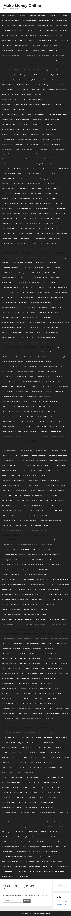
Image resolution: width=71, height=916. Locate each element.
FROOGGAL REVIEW (57, 297)
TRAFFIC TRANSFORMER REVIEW (11, 411)
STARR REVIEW (51, 698)
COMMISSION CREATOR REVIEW (58, 594)
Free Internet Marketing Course (59, 357)
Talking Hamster (6, 45)
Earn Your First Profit (23, 89)
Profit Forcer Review (23, 386)
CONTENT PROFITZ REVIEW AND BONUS (47, 589)
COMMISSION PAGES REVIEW (34, 362)
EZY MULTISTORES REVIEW (25, 248)
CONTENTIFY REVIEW (8, 545)
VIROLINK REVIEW (44, 693)
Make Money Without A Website (25, 357)
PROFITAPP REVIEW (33, 644)
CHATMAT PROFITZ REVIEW (55, 243)
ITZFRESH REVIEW (29, 416)
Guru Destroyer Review (48, 134)
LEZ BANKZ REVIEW (7, 386)
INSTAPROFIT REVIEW (23, 426)
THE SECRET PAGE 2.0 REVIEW (11, 569)
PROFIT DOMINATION (8, 767)
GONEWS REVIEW (32, 480)
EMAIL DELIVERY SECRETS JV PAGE (12, 792)
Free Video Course (7, 149)
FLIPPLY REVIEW (33, 352)
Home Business (25, 822)
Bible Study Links (6, 560)
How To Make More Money (9, 822)
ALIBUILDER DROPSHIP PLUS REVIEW (13, 396)
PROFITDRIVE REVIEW (50, 228)
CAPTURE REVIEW (24, 198)
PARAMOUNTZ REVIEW (25, 708)
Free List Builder (51, 505)
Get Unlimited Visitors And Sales (42, 253)
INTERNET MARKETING (47, 802)
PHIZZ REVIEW (59, 500)
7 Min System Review (30, 55)
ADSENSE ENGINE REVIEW (51, 401)
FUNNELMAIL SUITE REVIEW (58, 624)
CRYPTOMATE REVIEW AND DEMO (51, 530)
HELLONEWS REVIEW (47, 728)
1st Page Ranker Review (59, 55)
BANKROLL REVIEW (45, 396)
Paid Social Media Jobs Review (10, 718)
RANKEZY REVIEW (61, 748)
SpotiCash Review (7, 772)
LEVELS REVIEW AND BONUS (22, 535)
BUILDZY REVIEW (7, 436)
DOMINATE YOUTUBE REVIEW (60, 169)
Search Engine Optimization (9, 35)
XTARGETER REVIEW (21, 654)
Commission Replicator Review (10, 20)
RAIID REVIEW (52, 263)
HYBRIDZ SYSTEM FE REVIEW (60, 579)
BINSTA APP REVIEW (40, 426)
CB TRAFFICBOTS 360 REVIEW (10, 461)
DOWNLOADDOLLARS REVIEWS (31, 738)
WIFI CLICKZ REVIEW (63, 757)
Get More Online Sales (8, 15)
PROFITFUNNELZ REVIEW (29, 673)
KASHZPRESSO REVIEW (51, 188)
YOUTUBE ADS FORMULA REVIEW (23, 263)
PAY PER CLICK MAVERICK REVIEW (12, 807)
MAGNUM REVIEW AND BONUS (57, 619)
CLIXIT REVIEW (42, 416)
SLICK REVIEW (46, 342)
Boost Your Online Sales (58, 208)
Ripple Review (6, 80)
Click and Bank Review (8, 159)
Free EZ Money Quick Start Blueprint (12, 782)
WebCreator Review (35, 871)
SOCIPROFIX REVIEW (55, 238)
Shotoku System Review (41, 208)
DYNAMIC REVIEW (46, 545)
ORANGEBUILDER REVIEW (52, 470)
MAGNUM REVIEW (39, 619)
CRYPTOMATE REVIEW (31, 530)
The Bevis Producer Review (32, 223)
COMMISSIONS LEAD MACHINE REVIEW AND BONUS (43, 555)
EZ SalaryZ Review (35, 124)
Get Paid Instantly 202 (51, 851)
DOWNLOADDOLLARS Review (10, 738)
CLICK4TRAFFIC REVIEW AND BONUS (58, 584)
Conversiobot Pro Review (34, 183)
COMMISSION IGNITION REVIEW (11, 347)
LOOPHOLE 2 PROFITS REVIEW (35, 668)
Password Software (26, 238)
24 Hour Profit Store (23, 85)
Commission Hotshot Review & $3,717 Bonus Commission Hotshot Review (23, 99)
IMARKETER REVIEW (44, 406)
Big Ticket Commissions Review (11, 164)
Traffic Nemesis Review (8, 124)
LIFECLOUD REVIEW (61, 644)
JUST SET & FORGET (8, 376)
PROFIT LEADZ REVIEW (39, 456)
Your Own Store (6, 169)
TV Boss (20, 174)
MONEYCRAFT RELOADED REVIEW (42, 683)
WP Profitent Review (8, 129)
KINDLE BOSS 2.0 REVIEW (35, 446)
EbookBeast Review (7, 876)
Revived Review (6, 193)
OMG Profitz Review (8, 85)
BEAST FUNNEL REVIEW (9, 233)
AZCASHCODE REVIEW (8, 752)
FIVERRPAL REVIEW (28, 292)
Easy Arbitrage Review (29, 20)
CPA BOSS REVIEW (56, 307)
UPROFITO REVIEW (7, 208)
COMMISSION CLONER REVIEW (50, 480)
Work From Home (64, 812)
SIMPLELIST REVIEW (46, 500)
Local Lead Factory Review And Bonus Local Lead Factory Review (20, 104)
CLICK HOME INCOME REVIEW (10, 574)
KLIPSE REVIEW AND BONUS (31, 604)
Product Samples (44, 55)
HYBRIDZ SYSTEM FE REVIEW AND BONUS (14, 584)
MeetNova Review (56, 861)
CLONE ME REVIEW (32, 441)
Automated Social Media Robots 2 (59, 322)
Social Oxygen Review (38, 89)
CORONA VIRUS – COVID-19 (52, 144)
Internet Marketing (7, 827)
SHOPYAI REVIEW (42, 861)
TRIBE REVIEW (6, 644)
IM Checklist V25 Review (21, 45)
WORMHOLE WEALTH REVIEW (11, 649)
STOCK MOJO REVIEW (31, 792)
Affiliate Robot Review (23, 129)
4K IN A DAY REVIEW (52, 446)
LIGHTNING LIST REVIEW (9, 748)
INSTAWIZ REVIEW (7, 371)
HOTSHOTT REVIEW (41, 639)
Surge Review (19, 144)
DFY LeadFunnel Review (60, 149)
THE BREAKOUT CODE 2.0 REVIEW (50, 431)
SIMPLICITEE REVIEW (8, 475)
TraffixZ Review (44, 139)
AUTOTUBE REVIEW (45, 515)
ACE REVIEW (22, 802)
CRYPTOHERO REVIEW (8, 802)
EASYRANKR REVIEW (43, 292)
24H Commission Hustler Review (49, 65)
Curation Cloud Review (30, 169)
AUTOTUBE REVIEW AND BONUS (11, 520)
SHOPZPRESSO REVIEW (9, 470)
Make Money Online (22, 5)
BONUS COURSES (7, 273)
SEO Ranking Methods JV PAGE (10, 787)
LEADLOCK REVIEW (50, 767)
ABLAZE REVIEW (23, 277)
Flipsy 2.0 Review (18, 80)
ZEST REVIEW (57, 693)
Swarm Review (6, 183)
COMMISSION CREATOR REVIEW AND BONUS (15, 599)
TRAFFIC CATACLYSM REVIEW (10, 381)
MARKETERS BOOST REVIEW (44, 233)
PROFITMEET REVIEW (28, 312)
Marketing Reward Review (9, 238)
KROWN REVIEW (6, 490)
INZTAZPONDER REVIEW (28, 693)
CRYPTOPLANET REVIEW (47, 634)
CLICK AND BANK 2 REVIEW (10, 451)
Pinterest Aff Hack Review (27, 40)
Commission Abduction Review (57, 89)
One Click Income (6, 589)
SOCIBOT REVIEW (59, 203)
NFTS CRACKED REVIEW (27, 748)
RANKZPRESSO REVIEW (21, 213)
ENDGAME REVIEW (48, 604)
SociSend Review (44, 20)
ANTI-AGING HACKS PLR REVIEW (11, 495)
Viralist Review (38, 70)
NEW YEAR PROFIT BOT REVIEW (24, 436)
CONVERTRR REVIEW (24, 475)
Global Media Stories (7, 50)
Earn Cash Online (21, 832)
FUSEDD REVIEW (34, 282)
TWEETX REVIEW (22, 713)
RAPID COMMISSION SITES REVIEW (12, 668)
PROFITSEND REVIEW (21, 560)
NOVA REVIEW (27, 485)
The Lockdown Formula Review (24, 149)
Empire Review (43, 307)
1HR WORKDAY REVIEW (35, 273)
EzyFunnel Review (61, 25)
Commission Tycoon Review (10, 65)
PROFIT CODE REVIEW (30, 634)
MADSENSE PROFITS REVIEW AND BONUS (14, 540)
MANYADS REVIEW (28, 579)
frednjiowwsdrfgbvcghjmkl (59, 436)
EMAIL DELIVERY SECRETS (53, 787)
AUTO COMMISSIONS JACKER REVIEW (52, 367)
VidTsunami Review (63, 866)
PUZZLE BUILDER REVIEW (44, 748)
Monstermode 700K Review (34, 174)
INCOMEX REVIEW (7, 456)
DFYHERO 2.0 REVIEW (8, 174)
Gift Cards (4, 60)
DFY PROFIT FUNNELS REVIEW (11, 268)
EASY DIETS (35, 386)
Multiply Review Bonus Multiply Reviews (53, 104)
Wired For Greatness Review (19, 60)
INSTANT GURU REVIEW (26, 233)
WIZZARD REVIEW (7, 500)
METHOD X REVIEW (33, 342)
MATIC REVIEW (23, 302)
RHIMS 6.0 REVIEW (34, 866)
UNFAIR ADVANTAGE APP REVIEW (48, 312)
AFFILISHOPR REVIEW (21, 490)
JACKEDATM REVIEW (20, 282)
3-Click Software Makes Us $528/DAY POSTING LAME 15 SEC (19, 856)
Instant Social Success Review (10, 94)
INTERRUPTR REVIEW (37, 490)
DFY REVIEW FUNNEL (48, 282)
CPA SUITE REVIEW (38, 505)
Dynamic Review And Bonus (9, 550)
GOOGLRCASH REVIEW (8, 743)
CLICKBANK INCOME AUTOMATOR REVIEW (29, 391)
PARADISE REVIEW (30, 733)
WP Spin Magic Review (46, 35)
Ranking (25, 787)
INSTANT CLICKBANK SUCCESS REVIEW (13, 352)
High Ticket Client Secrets (9, 658)
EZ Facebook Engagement (9, 30)
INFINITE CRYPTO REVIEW (29, 688)
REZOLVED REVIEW (62, 233)
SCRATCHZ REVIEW (39, 475)
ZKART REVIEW (22, 188)
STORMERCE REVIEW (24, 243)
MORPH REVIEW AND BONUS (23, 525)
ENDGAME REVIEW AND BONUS (11, 609)
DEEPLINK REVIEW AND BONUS (25, 629)
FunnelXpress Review (37, 60)
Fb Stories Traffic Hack (61, 40)
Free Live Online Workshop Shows (11, 307)
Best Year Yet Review (23, 50)
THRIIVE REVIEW (51, 362)
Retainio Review (50, 198)
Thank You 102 (39, 485)
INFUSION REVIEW (29, 307)
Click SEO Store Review (8, 25)
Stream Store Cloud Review (37, 15)
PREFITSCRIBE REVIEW (23, 876)
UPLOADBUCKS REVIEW (9, 723)
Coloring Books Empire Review (57, 75)
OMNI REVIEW (23, 470)
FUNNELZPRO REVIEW (50, 678)
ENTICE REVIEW (33, 258)
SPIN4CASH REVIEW (35, 767)
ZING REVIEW (6, 223)
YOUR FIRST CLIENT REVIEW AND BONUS (34, 624)
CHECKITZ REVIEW (26, 451)
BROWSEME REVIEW (48, 757)
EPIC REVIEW (28, 510)
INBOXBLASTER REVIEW (43, 203)
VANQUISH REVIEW (19, 258)
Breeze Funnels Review (36, 540)
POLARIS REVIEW (28, 317)
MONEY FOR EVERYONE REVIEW (33, 411)
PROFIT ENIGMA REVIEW (30, 367)
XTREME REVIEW (42, 461)
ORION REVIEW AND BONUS (41, 550)
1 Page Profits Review (8, 154)
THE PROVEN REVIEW (60, 287)
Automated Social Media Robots (37, 322)
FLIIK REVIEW (20, 342)
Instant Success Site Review (29, 65)
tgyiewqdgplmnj (33, 327)
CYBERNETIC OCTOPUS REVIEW (27, 752)
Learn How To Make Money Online (53, 777)
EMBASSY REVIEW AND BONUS (11, 614)
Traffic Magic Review (27, 203)
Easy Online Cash (6, 817)
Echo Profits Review (37, 154)
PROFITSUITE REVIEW (8, 406)
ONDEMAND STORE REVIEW (36, 797)
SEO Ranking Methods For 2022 (51, 782)
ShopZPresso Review (54, 164)
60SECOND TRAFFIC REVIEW (10, 594)
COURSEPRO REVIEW (27, 861)
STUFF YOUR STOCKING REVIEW (11, 416)
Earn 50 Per (17, 169)
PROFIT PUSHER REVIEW (9, 515)
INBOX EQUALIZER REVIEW (10, 564)
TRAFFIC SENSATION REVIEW (29, 757)
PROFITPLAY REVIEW (35, 851)
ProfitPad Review (47, 846)
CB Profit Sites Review (22, 119)
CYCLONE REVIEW (60, 213)
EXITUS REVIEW (35, 401)
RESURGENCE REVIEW (8, 708)
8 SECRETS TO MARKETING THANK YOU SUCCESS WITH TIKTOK (21, 777)
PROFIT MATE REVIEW (52, 495)
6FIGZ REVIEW (6, 258)
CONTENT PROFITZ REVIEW (23, 589)
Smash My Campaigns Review (22, 75)
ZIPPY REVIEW (39, 268)
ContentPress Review (20, 193)
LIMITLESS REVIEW (42, 297)
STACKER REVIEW (63, 386)
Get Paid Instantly (21, 851)
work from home (6, 70)
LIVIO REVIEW (27, 268)
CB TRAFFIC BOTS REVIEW (39, 277)
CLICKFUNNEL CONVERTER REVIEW (29, 228)
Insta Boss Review (28, 164)
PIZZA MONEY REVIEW (43, 248)
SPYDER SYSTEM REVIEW (22, 698)
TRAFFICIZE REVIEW (30, 347)
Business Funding (21, 827)
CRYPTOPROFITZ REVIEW (9, 703)
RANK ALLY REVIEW (62, 738)
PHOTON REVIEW (49, 762)
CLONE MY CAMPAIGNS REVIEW (11, 728)
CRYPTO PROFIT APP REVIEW (44, 708)
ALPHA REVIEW (62, 634)
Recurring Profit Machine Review (11, 55)
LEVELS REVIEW (6, 535)
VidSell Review (37, 129)
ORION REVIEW (25, 550)
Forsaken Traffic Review (9, 277)
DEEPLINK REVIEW (7, 629)
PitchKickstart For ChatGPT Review (54, 871)
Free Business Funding (35, 827)
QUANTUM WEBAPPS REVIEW (59, 461)
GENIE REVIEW (25, 253)
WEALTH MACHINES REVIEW (10, 287)
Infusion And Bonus (42, 579)
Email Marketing (55, 277)
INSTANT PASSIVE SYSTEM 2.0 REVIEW (13, 446)
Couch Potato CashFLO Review (10, 134)
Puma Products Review (8, 139)
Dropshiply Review (51, 174)
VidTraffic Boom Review (33, 144)
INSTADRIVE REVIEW (8, 426)
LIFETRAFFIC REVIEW (8, 678)
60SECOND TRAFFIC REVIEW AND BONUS (34, 594)
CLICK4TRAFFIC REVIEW (37, 584)
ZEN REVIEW (40, 371)
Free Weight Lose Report (46, 733)
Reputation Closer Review (59, 20)
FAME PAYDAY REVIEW (42, 451)
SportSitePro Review (41, 842)
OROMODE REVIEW (23, 678)
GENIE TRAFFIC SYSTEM (62, 253)
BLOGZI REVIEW (35, 654)
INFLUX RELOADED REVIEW (48, 673)
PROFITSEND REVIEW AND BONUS (41, 560)
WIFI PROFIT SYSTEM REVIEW (56, 490)
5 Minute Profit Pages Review (10, 312)
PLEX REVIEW (51, 411)
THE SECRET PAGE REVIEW (10, 203)
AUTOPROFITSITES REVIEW (10, 253)
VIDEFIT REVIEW (6, 654)
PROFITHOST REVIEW (44, 287)
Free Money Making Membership (24, 837)
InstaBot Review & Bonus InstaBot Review (14, 109)
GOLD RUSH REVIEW (51, 273)
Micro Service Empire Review (52, 80)
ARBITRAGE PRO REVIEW (46, 347)
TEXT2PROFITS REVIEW (9, 762)
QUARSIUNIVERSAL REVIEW (10, 757)
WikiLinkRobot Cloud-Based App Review (34, 614)
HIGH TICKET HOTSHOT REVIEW (50, 688)
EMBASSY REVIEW (45, 609)
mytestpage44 (22, 15)
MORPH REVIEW (6, 525)
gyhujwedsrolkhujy (62, 347)
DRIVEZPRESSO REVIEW (50, 654)
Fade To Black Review (50, 124)
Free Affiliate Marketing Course (59, 842)
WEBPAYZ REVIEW (19, 797)
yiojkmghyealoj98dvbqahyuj (10, 337)
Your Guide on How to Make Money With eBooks (53, 30)
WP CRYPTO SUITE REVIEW (10, 693)
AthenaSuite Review (7, 119)
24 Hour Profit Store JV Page (40, 85)
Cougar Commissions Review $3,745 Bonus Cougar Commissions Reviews (23, 114)
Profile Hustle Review (50, 45)
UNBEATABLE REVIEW (30, 431)
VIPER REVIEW (36, 678)
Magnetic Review (61, 35)
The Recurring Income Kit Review (11, 431)
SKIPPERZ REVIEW (36, 470)
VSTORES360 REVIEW (31, 807)
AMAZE (61, 767)
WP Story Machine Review (30, 134)
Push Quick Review (39, 75)
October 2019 (61, 904)
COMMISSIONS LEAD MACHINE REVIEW (13, 555)
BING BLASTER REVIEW (30, 728)
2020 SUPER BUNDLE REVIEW (54, 391)
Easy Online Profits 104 (55, 599)
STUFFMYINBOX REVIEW (9, 228)
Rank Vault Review (20, 866)
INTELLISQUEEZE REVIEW (43, 723)
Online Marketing (6, 505)
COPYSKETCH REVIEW (32, 782)
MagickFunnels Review (43, 149)
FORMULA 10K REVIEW (53, 268)
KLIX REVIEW (49, 827)
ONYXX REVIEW (48, 223)
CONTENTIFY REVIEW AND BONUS (28, 545)
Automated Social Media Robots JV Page (13, 322)
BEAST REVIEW (48, 738)
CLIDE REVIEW (42, 357)
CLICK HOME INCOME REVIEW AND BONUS (35, 574)
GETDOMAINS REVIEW (55, 510)
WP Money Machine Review (25, 159)
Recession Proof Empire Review (27, 139)
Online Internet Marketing (9, 812)
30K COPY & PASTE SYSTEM (10, 861)
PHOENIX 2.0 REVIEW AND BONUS (50, 520)
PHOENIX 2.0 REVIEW (30, 520)
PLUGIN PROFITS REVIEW (56, 426)
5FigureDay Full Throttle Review (58, 15)
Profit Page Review (39, 94)
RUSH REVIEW (31, 396)
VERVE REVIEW (6, 797)
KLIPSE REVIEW (15, 604)
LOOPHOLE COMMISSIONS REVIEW (12, 362)
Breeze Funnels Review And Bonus (56, 540)
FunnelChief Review (7, 342)
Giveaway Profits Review (33, 80)
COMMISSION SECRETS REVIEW (31, 718)
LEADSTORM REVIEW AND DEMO (11, 530)
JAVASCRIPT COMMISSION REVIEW (41, 213)
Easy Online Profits (53, 564)
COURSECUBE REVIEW (51, 649)
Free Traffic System (47, 807)
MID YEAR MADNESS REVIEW (10, 673)
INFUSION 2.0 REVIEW (8, 683)
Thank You (44, 441)
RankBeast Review (7, 851)
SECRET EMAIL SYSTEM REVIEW (58, 456)
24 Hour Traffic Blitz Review (45, 159)
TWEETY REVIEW (19, 644)
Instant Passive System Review (55, 60)
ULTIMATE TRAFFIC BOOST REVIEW (26, 500)
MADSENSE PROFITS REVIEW (42, 535)
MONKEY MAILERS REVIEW (9, 218)
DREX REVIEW (22, 767)
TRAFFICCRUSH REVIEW (59, 451)
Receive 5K (27, 70)
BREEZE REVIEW (22, 376)
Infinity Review (57, 139)
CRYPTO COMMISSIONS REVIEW (32, 649)
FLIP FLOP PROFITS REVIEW (48, 856)
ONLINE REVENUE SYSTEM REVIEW (41, 302)
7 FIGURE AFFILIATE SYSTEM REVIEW (30, 762)
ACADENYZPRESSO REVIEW (52, 332)
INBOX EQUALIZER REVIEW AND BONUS (33, 564)
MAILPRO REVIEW (49, 718)
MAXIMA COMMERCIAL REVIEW (47, 337)
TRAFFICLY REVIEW (43, 436)
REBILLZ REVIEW (57, 376)
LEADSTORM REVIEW (41, 525)
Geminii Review (31, 179)
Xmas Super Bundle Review (28, 30)
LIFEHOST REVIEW (28, 461)
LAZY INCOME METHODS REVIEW (51, 792)
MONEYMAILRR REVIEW (55, 668)
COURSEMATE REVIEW (62, 708)
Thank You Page (6, 213)
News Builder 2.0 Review (9, 198)
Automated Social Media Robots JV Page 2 (14, 327)
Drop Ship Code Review (8, 188)
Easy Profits (40, 164)
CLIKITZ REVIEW (52, 371)
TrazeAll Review (36, 45)
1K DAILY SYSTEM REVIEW (25, 297)
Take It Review (26, 94)
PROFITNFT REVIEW (49, 743)
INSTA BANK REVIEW (8, 713)
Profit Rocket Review (48, 386)
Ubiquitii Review (37, 119)
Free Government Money (58, 837)
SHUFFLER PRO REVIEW (60, 292)
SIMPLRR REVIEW (32, 421)
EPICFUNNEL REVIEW (28, 287)
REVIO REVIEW (19, 441)
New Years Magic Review (9, 40)
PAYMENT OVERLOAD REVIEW (11, 485)
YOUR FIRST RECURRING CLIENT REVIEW (55, 663)
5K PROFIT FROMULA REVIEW (38, 832)
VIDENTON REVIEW (7, 391)
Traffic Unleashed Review (23, 208)
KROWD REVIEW (39, 243)
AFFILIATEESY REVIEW (8, 243)
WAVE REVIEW (64, 673)
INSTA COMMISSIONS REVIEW (10, 317)
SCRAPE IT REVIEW (25, 703)
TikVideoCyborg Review (45, 179)
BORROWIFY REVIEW (37, 713)
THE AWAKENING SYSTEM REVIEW (50, 218)
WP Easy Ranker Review (52, 119)
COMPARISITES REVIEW (53, 381)
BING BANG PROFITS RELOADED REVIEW (47, 703)
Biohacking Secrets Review (45, 25)
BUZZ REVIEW (40, 263)
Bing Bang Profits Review (53, 70)
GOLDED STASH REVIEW (22, 505)
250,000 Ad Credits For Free (10, 842)
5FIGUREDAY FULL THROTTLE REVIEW (36, 465)
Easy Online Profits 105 (30, 609)
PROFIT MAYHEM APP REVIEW (52, 658)
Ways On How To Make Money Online (29, 743)
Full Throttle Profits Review (49, 352)
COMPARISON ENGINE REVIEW (24, 772)
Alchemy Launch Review (53, 154)
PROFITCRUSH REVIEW (28, 337)
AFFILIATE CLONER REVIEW (44, 317)
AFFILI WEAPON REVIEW (9, 302)
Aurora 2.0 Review (7, 144)
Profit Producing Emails (44, 40)
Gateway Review (23, 154)
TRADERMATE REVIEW (8, 639)
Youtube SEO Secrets (36, 787)
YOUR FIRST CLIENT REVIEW (10, 624)
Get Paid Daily (62, 258)
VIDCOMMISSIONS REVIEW (28, 218)
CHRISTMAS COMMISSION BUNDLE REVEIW (14, 401)
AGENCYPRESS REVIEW (47, 258)
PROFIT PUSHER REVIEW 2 (28, 515)
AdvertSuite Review (35, 193)
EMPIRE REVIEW (6, 441)
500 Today (17, 70)
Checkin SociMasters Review (26, 25)
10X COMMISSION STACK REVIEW (11, 465)
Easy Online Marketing (21, 817)
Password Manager (40, 238)
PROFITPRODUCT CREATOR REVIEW (12, 421)
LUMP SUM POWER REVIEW (10, 688)
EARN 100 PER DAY (7, 357)
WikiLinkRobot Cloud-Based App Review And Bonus (16, 619)
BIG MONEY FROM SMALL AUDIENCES (13, 480)
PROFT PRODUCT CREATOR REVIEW (12, 179)
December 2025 (62, 902)
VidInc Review (23, 124)
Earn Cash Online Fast (52, 713)
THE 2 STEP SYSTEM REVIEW (59, 639)
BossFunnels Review (61, 179)
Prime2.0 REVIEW (7, 866)
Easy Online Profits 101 (38, 599)
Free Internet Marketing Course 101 (32, 381)
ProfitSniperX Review (51, 193)
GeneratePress (46, 913)
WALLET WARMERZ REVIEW (26, 406)
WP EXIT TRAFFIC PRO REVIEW (47, 629)
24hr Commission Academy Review (57, 114)
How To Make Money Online (41, 822)
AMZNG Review (52, 50)
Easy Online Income (36, 817)
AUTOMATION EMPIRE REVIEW (51, 327)
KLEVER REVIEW (38, 198)
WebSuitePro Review (39, 50)
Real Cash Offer (6, 75)
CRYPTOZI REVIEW (38, 698)
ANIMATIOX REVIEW (8, 248)
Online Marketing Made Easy (28, 812)
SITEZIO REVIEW (6, 698)
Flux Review (43, 169)
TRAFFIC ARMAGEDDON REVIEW (11, 510)
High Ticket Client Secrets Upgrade (30, 658)
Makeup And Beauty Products (24, 371)
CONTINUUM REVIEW (8, 297)
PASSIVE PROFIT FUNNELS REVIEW (12, 332)
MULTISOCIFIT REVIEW (58, 465)
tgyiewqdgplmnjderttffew (33, 332)
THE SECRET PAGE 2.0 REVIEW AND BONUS (36, 569)
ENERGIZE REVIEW (23, 683)
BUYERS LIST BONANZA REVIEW (39, 376)
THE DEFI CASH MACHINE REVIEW (12, 733)
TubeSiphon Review (50, 129)
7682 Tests (54, 416)
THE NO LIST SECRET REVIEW (10, 292)
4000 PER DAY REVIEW (26, 723)
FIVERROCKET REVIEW (25, 639)
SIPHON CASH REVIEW (22, 456)
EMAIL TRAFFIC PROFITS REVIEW (50, 421)
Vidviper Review (50, 183)
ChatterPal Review (36, 188)
